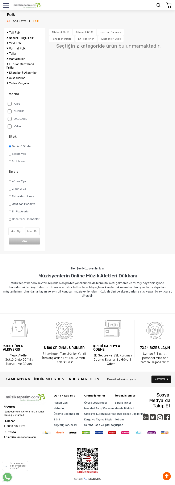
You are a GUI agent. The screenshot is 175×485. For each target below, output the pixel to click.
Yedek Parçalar (19, 83)
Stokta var (17, 161)
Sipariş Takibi (123, 402)
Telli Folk (14, 33)
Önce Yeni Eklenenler (24, 219)
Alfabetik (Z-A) (84, 32)
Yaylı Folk (15, 43)
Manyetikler (17, 59)
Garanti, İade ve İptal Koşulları (102, 424)
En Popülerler (19, 211)
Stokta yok (17, 154)
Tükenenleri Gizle (111, 38)
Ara (24, 241)
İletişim (119, 419)
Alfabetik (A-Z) (60, 32)
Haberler (59, 408)
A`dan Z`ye (17, 181)
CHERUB (16, 111)
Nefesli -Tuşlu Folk (21, 38)
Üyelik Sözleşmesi (95, 402)
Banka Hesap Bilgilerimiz (130, 413)
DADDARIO (18, 119)
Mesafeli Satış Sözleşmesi (100, 408)
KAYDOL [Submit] (161, 379)
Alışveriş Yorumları (65, 424)
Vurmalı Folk (17, 48)
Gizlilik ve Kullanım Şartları (100, 413)
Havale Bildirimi (124, 408)
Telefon (10, 421)
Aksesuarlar (17, 78)
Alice (14, 104)
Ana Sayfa (20, 20)
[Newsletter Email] (127, 379)
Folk (36, 20)
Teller (12, 54)
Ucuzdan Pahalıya (22, 204)
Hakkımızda (61, 402)
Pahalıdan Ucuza (21, 196)
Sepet (119, 424)
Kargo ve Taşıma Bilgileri (99, 419)
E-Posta (10, 432)
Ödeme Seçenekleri (66, 413)
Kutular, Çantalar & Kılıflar (20, 65)
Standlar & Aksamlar (23, 73)
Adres (9, 406)
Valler (14, 126)
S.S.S (57, 419)
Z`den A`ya (17, 189)
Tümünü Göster (20, 146)
